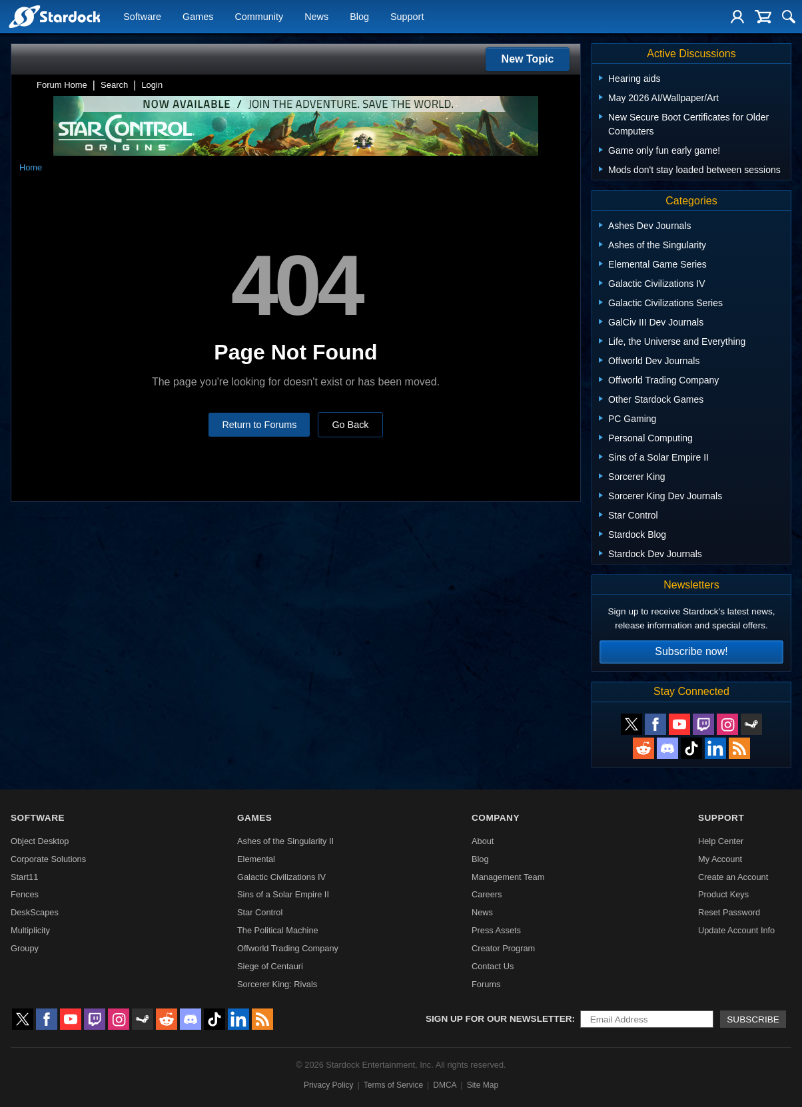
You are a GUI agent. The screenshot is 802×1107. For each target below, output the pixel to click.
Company (496, 818)
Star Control (259, 912)
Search (114, 85)
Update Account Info (736, 930)
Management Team (508, 877)
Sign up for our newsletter (499, 1019)
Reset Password (729, 912)
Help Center (720, 841)
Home (30, 167)
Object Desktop (40, 841)
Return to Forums (259, 424)
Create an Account (733, 877)
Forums (486, 984)
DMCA (444, 1085)
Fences (25, 894)
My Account (720, 859)
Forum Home (62, 85)
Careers (487, 894)
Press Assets (496, 930)
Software (142, 17)
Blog (359, 17)
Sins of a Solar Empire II (283, 894)
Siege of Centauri (270, 966)
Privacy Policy (329, 1085)
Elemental (256, 859)
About (483, 841)
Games (198, 17)
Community (258, 17)
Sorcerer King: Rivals (277, 984)
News (316, 17)
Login (152, 85)
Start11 (24, 877)
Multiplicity (30, 930)
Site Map (482, 1085)
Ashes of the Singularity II (285, 841)
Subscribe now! (691, 651)
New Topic (528, 59)
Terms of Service (393, 1085)
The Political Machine (277, 930)
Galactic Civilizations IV (281, 877)
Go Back (350, 424)
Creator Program (503, 948)
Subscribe (753, 1019)
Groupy (25, 948)
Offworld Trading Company (287, 948)
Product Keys (723, 894)
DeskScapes (35, 912)
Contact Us (493, 966)
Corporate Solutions (48, 859)
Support (407, 17)
